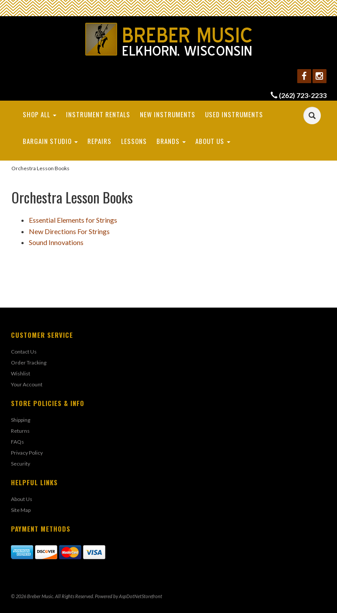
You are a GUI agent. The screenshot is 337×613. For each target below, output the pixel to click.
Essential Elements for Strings (73, 220)
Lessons (134, 141)
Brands (171, 141)
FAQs (17, 441)
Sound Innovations (56, 242)
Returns (20, 430)
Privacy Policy (27, 452)
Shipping (20, 420)
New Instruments (167, 114)
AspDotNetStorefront (140, 596)
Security (20, 463)
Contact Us (24, 351)
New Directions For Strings (69, 231)
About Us (212, 141)
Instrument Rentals (98, 114)
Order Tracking (28, 362)
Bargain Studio (50, 141)
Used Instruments (234, 114)
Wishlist (20, 373)
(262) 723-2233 (303, 95)
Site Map (21, 510)
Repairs (99, 141)
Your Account (26, 384)
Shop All (39, 114)
